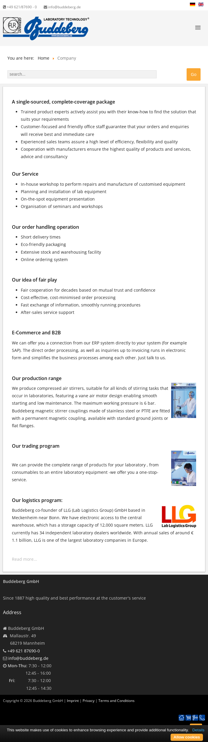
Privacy (88, 700)
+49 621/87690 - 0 (20, 6)
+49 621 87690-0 (23, 651)
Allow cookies (187, 737)
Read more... (24, 559)
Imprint (73, 700)
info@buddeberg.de (62, 6)
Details (198, 730)
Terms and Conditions (116, 700)
